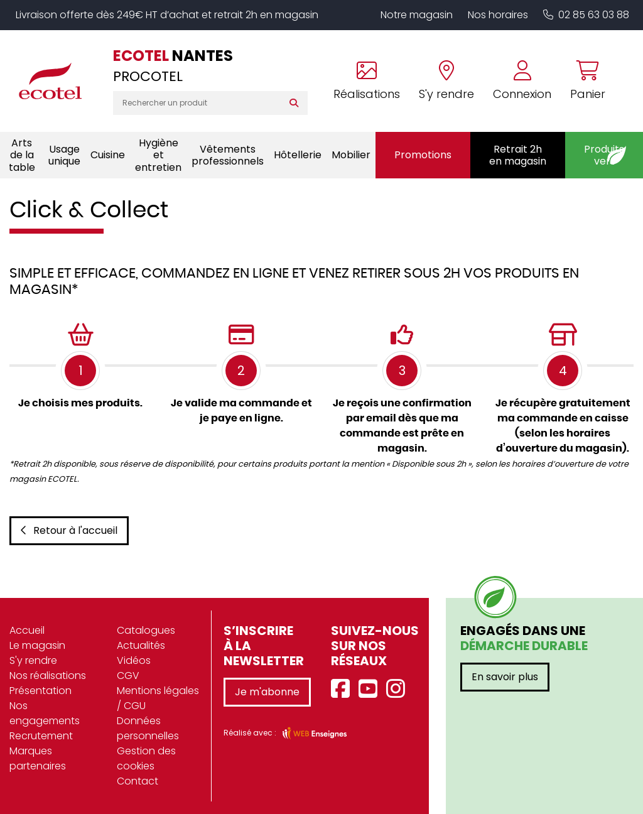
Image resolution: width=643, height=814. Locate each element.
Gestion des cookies (146, 758)
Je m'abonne (267, 692)
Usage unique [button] (64, 155)
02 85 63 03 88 (586, 15)
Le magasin (37, 645)
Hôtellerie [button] (298, 155)
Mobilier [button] (351, 155)
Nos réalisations (47, 675)
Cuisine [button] (107, 155)
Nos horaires (498, 15)
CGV (128, 675)
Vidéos (134, 660)
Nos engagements (44, 713)
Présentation (40, 690)
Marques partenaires (37, 758)
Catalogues (146, 630)
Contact (137, 781)
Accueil (27, 630)
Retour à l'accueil (69, 530)
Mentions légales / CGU (158, 698)
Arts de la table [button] (22, 155)
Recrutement (41, 736)
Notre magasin (417, 15)
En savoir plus (505, 677)
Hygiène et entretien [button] (158, 155)
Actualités (141, 645)
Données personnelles (148, 728)
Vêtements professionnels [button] (228, 155)
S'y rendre (33, 660)
